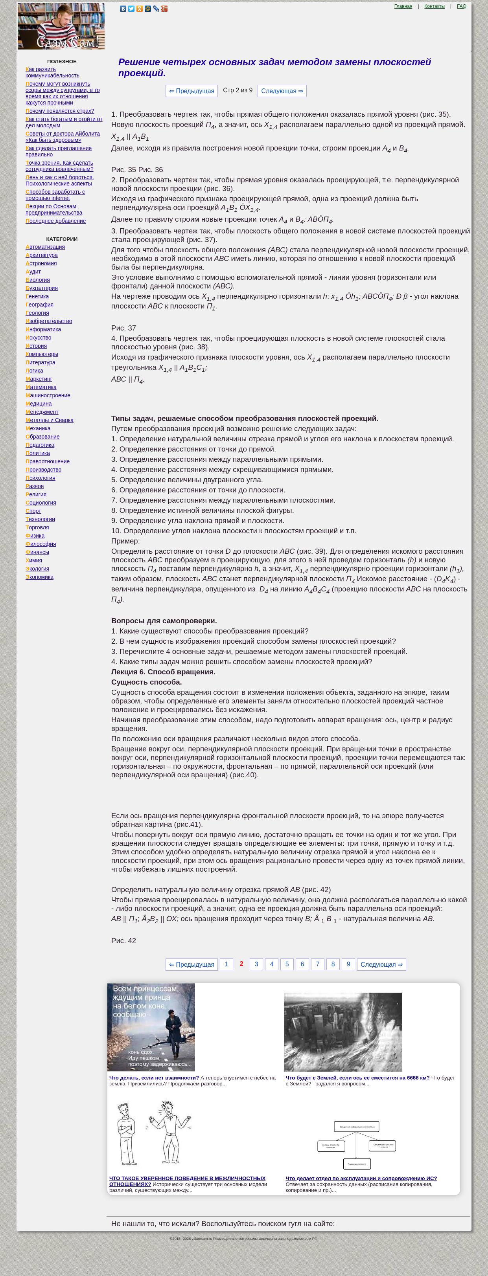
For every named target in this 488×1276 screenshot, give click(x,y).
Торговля (37, 527)
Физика (35, 535)
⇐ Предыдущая (191, 91)
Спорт (33, 511)
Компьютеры (42, 354)
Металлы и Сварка (50, 420)
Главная (403, 6)
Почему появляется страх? (60, 111)
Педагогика (40, 445)
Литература (40, 362)
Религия (36, 494)
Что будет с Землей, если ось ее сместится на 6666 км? (358, 1078)
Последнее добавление (56, 221)
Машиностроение (48, 395)
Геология (37, 313)
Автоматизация (45, 247)
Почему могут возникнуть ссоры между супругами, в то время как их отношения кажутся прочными (63, 93)
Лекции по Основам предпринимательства (54, 209)
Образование (43, 436)
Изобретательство (49, 321)
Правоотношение (48, 461)
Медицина (39, 403)
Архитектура (42, 255)
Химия (34, 560)
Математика (41, 387)
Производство (43, 469)
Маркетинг (39, 379)
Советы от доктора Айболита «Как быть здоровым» (63, 136)
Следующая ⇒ (282, 91)
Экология (37, 568)
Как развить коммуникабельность (52, 72)
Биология (38, 280)
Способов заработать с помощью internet (55, 195)
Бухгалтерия (42, 288)
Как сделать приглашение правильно (59, 151)
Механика (38, 428)
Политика (38, 453)
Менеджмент (42, 412)
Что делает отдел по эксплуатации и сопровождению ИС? (361, 1178)
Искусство (39, 337)
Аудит (33, 271)
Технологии (40, 519)
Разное (35, 486)
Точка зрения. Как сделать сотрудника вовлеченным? (60, 166)
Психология (40, 478)
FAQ (461, 6)
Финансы (37, 552)
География (39, 304)
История (36, 346)
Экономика (39, 577)
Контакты (434, 6)
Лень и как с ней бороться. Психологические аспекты (60, 180)
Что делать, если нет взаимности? (154, 1078)
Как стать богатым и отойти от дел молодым (64, 122)
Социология (41, 502)
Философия (41, 544)
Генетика (37, 296)
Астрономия (41, 263)
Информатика (43, 329)
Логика (34, 370)
